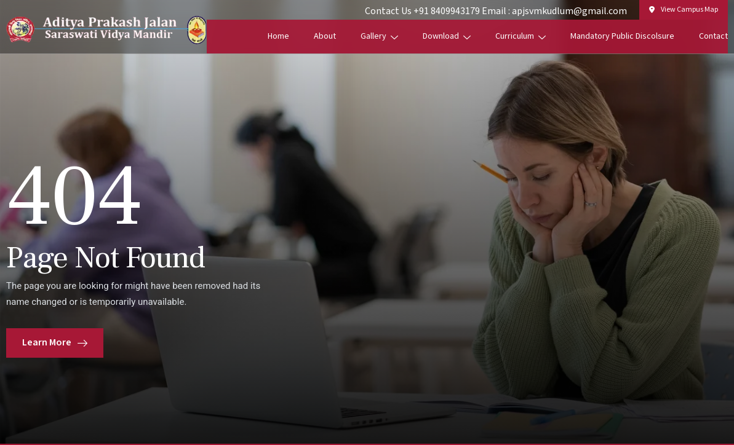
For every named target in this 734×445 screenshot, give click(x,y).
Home (278, 36)
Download (447, 36)
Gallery (379, 36)
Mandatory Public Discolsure (622, 36)
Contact (713, 36)
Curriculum (520, 36)
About (325, 36)
